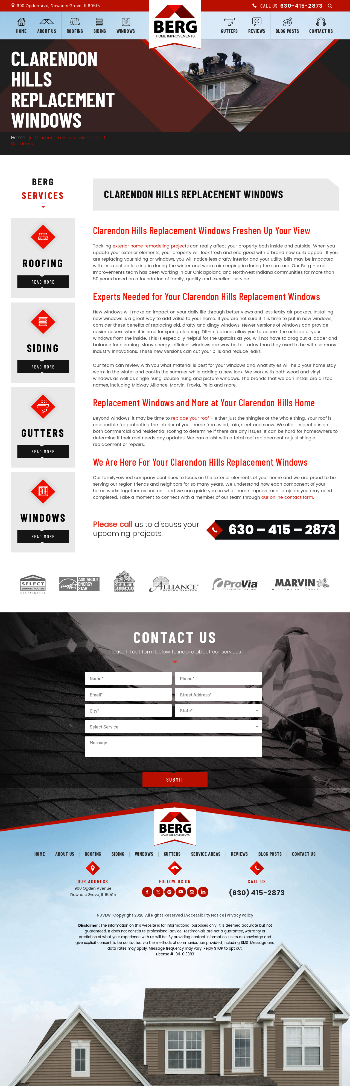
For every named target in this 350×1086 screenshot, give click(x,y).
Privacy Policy (240, 915)
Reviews (256, 31)
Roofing (75, 31)
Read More (42, 281)
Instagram (192, 892)
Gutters (229, 31)
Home (21, 31)
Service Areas (206, 854)
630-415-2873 (301, 6)
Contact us (321, 31)
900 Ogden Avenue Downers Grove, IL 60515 (93, 891)
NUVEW (104, 915)
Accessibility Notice (204, 915)
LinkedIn (203, 892)
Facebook (147, 892)
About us (46, 31)
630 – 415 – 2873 (282, 529)
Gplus (169, 892)
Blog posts (287, 31)
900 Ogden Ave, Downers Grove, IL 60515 (58, 6)
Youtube (181, 892)
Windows (125, 31)
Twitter (158, 892)
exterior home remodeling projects (151, 246)
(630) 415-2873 (257, 892)
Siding (100, 31)
